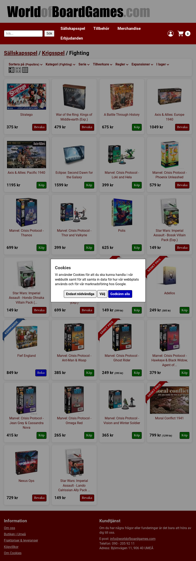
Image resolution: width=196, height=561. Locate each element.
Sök (49, 33)
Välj (102, 294)
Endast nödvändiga (80, 294)
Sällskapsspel (73, 28)
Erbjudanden (72, 38)
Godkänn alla (120, 294)
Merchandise (129, 28)
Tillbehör (101, 28)
